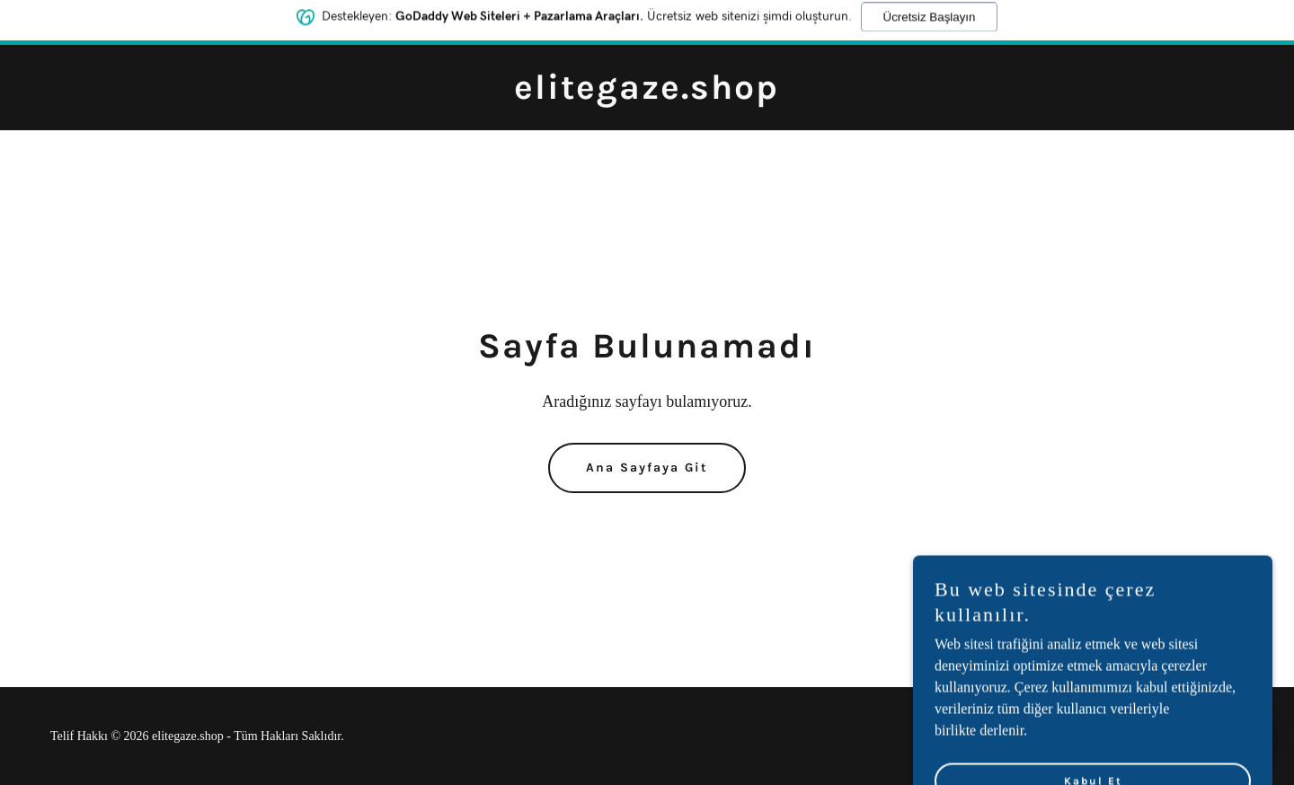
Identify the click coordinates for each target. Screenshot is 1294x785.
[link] (646, 93)
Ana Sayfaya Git (647, 467)
